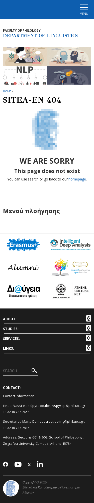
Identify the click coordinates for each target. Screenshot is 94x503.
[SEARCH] (20, 371)
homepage (77, 179)
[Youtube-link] (18, 464)
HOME (7, 91)
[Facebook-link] (5, 464)
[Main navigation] (84, 10)
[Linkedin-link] (40, 464)
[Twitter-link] (29, 464)
